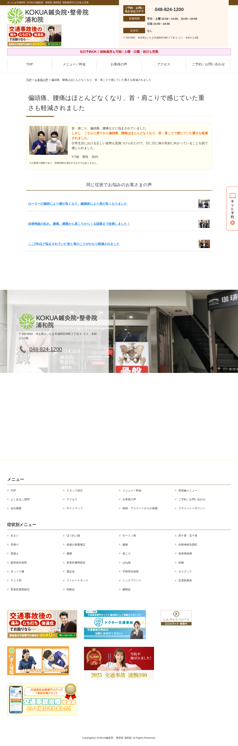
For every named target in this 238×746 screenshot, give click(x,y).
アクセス (163, 64)
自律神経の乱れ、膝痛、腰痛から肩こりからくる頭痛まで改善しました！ (79, 223)
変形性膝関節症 (76, 562)
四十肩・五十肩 (187, 535)
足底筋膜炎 (185, 580)
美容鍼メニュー (187, 490)
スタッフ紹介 (75, 490)
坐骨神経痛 (185, 553)
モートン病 (129, 535)
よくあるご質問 (20, 499)
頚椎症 (71, 589)
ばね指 (126, 562)
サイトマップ (75, 508)
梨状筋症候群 (19, 562)
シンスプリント (131, 580)
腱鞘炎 (126, 589)
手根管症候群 (130, 571)
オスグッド (185, 571)
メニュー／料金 (74, 64)
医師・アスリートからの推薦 (140, 508)
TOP (29, 64)
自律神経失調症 (187, 544)
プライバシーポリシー (191, 508)
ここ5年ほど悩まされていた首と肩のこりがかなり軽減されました (74, 244)
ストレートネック (77, 580)
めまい (15, 535)
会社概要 (16, 508)
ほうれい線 (73, 535)
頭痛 (181, 562)
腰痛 (69, 553)
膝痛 (125, 544)
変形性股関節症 (20, 589)
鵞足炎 (71, 571)
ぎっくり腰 (17, 571)
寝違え (15, 553)
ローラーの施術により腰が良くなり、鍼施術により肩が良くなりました (77, 203)
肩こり (126, 553)
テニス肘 (16, 580)
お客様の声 (119, 64)
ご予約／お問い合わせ (208, 64)
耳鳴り (15, 544)
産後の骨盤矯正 (76, 544)
